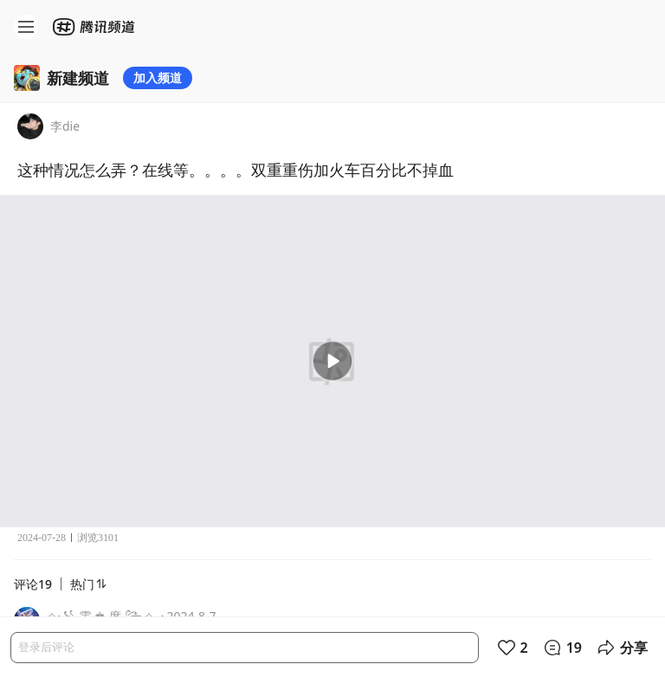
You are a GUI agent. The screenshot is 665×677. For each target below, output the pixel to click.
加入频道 (157, 77)
